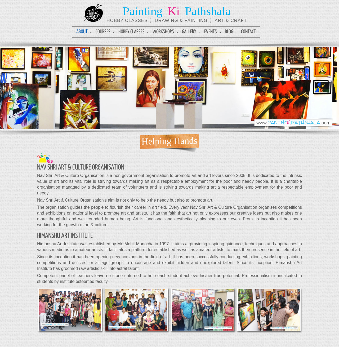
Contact (248, 31)
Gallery (189, 31)
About (82, 31)
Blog (229, 31)
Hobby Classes (131, 31)
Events (210, 31)
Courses (103, 31)
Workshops (163, 31)
